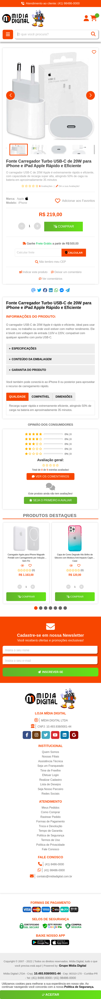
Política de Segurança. (79, 986)
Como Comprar (50, 812)
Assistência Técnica (50, 761)
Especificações (24, 348)
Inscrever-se (50, 672)
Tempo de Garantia (50, 831)
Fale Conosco (50, 849)
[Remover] (21, 226)
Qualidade (17, 396)
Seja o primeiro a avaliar (50, 500)
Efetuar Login (50, 775)
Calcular (74, 252)
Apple (23, 198)
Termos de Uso (50, 840)
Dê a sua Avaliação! (68, 186)
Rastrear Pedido (50, 817)
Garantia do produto (29, 370)
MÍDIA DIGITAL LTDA (50, 720)
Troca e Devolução (50, 826)
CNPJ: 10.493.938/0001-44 (50, 726)
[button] (10, 95)
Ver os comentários (50, 476)
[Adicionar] (37, 226)
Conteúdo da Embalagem (32, 359)
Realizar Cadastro (50, 780)
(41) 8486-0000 (50, 864)
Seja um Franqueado (50, 766)
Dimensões (64, 396)
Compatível (41, 396)
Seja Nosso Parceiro (50, 789)
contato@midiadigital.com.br (50, 876)
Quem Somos (50, 752)
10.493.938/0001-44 (47, 974)
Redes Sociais (50, 794)
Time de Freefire (50, 770)
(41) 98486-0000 (50, 870)
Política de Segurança (50, 835)
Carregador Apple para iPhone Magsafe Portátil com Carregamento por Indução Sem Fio (26, 558)
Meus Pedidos (50, 807)
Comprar (63, 226)
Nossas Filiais (50, 757)
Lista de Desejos (50, 784)
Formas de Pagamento (50, 821)
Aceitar (50, 994)
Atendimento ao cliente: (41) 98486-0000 (50, 3)
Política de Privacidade (50, 845)
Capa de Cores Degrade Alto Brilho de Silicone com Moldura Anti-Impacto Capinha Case (75, 558)
